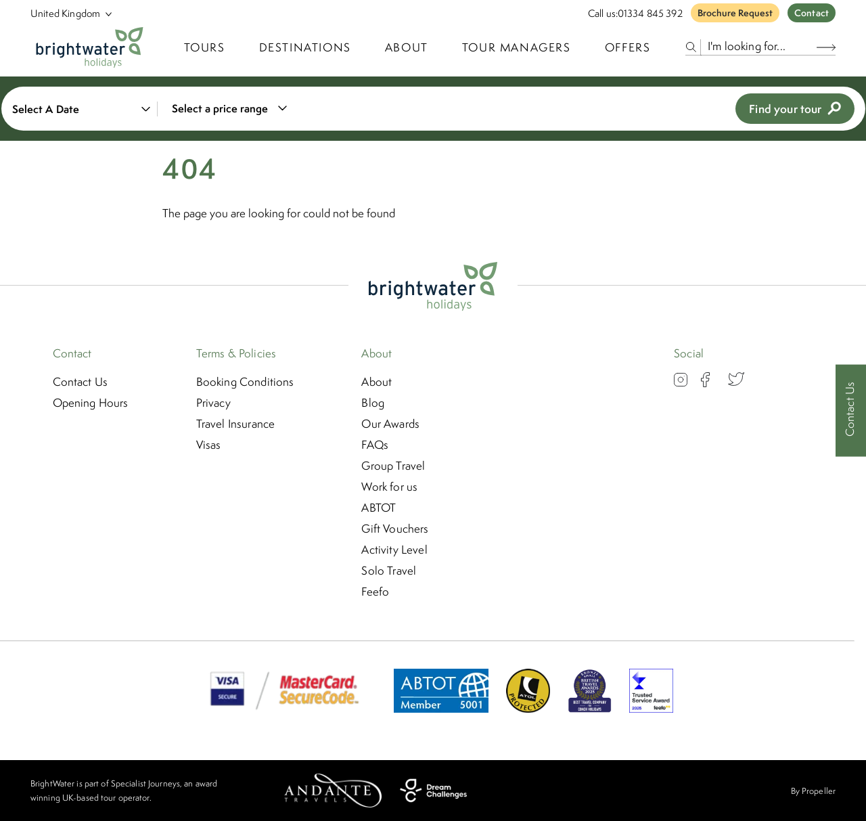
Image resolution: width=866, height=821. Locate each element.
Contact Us (80, 381)
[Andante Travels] (333, 790)
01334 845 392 (650, 13)
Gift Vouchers (394, 528)
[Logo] (89, 47)
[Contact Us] (851, 410)
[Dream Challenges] (433, 790)
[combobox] (227, 109)
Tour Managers (516, 47)
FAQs (374, 444)
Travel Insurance (235, 423)
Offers (628, 47)
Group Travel (393, 465)
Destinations (305, 47)
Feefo (375, 591)
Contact (811, 13)
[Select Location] (65, 13)
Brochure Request (735, 13)
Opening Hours (91, 402)
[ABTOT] (441, 708)
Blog (372, 402)
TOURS (204, 47)
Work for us (389, 486)
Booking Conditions (245, 381)
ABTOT (378, 507)
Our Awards (390, 423)
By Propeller (813, 791)
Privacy (213, 402)
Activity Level (394, 549)
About (406, 47)
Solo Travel (388, 570)
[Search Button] (826, 47)
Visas (208, 444)
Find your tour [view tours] (794, 108)
